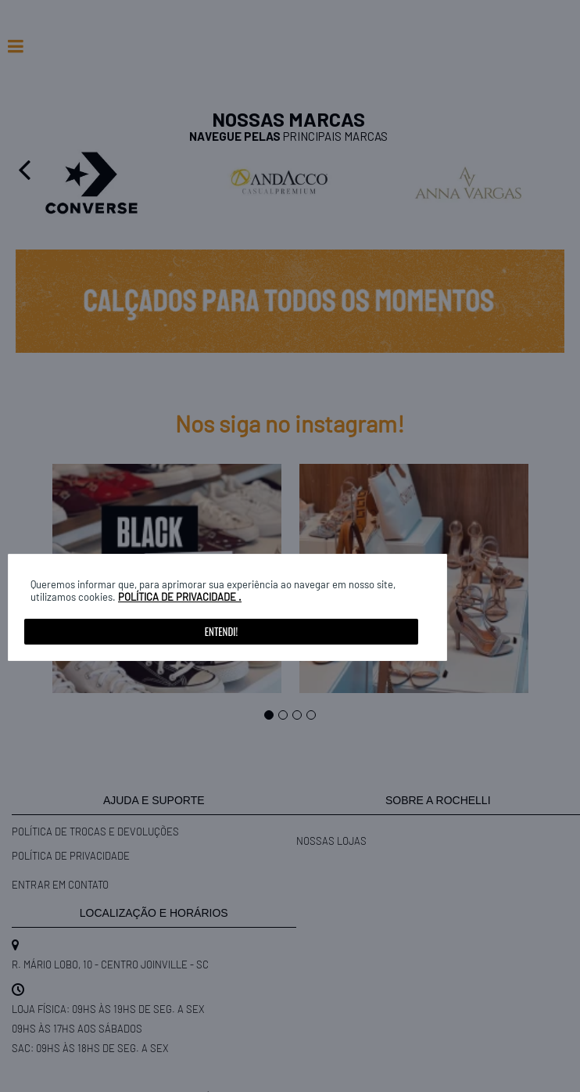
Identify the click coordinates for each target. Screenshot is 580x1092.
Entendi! (221, 631)
